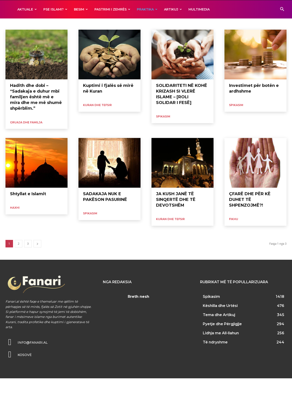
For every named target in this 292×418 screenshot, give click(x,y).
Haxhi (47, 24)
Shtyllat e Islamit (28, 193)
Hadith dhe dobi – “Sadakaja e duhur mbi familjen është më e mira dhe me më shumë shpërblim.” (36, 97)
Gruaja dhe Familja (26, 122)
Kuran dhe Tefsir (97, 105)
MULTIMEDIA (199, 9)
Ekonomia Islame (17, 24)
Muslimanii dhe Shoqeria (98, 24)
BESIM (81, 9)
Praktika (147, 9)
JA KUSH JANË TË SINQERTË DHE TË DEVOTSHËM (176, 199)
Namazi (123, 24)
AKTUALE (27, 9)
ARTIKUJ (173, 9)
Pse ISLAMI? (55, 9)
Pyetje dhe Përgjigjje (144, 24)
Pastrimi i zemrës (112, 9)
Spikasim (163, 116)
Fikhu (35, 24)
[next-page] (37, 243)
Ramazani (168, 24)
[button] (281, 10)
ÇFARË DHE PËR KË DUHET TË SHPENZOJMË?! (250, 199)
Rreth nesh (138, 296)
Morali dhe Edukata (66, 24)
